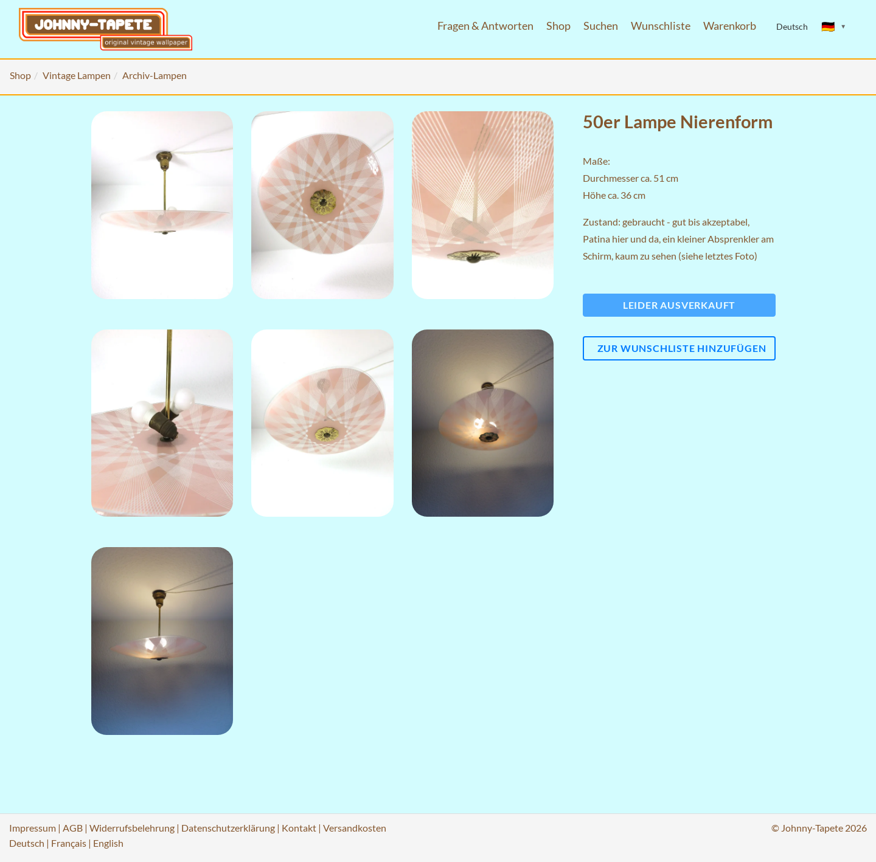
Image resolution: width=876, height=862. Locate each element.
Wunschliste (660, 25)
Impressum (32, 827)
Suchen (600, 25)
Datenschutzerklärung (228, 827)
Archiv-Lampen (154, 75)
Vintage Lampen (77, 75)
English (108, 843)
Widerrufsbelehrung (132, 827)
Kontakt (299, 827)
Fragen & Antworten (485, 25)
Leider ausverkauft (679, 305)
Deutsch (26, 843)
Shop (558, 25)
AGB (73, 827)
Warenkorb (729, 25)
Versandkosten (354, 827)
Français (68, 843)
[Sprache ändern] (834, 26)
